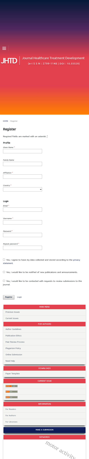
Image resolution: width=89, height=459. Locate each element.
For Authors (11, 415)
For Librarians (11, 422)
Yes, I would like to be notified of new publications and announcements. (40, 272)
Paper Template (13, 374)
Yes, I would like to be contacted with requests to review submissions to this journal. (42, 283)
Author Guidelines (13, 329)
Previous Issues (13, 312)
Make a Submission (44, 430)
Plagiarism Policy (13, 348)
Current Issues (12, 318)
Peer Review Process (15, 342)
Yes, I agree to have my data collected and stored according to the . (41, 261)
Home (5, 121)
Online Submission (14, 355)
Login (19, 297)
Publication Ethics (13, 336)
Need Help (10, 361)
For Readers (11, 409)
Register (8, 297)
